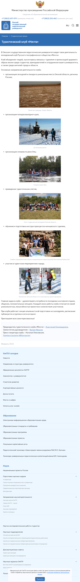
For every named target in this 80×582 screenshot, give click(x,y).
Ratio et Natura (7, 567)
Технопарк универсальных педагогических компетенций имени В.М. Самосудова (35, 456)
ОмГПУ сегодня (10, 353)
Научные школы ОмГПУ (10, 500)
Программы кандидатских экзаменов (14, 485)
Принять (40, 579)
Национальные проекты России (15, 470)
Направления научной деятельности (17, 497)
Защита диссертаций (9, 553)
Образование (9, 415)
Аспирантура (7, 479)
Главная (5, 36)
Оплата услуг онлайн (11, 406)
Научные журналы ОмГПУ (13, 561)
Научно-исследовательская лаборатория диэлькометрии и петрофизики (25, 544)
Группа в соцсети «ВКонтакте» (16, 335)
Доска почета (8, 394)
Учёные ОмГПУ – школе (10, 503)
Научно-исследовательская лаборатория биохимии (18, 541)
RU (67, 25)
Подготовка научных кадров (14, 476)
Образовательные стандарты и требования (20, 426)
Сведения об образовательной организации (40, 14)
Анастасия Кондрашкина (57, 327)
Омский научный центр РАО (11, 535)
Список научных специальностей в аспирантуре (17, 482)
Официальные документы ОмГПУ (16, 370)
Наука (6, 465)
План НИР (6, 506)
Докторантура (7, 491)
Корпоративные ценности (13, 388)
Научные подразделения (13, 532)
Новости (6, 358)
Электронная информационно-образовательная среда (24, 420)
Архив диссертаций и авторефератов (14, 556)
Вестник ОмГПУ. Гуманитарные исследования (17, 565)
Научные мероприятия (10, 509)
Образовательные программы (15, 432)
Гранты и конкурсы (8, 512)
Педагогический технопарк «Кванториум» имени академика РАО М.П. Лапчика (34, 450)
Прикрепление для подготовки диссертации (16, 488)
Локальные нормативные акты (15, 444)
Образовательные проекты (14, 438)
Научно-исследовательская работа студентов (21, 526)
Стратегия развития (11, 382)
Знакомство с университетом (14, 376)
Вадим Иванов (36, 330)
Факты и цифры (9, 400)
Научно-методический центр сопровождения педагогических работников (25, 538)
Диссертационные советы (13, 550)
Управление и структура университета (18, 364)
